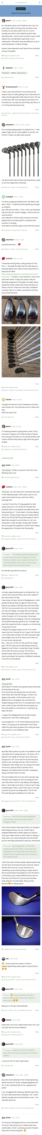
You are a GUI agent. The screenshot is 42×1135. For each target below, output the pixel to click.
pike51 (6, 73)
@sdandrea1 (21, 73)
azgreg (8, 1050)
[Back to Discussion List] (2, 2)
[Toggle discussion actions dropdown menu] (40, 2)
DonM (6, 492)
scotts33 (7, 470)
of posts (21, 2)
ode (7, 995)
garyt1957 (8, 684)
